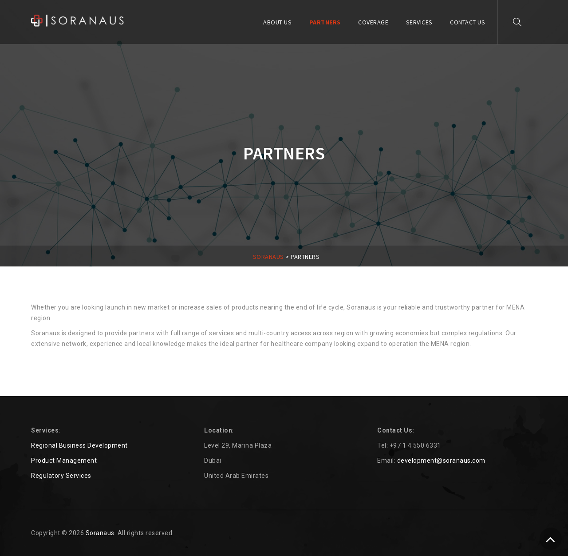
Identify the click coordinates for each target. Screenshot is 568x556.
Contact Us (467, 22)
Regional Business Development (79, 445)
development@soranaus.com (441, 460)
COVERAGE (373, 22)
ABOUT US (277, 22)
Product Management (64, 460)
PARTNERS (325, 22)
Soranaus (100, 532)
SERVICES (419, 22)
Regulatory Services (61, 475)
